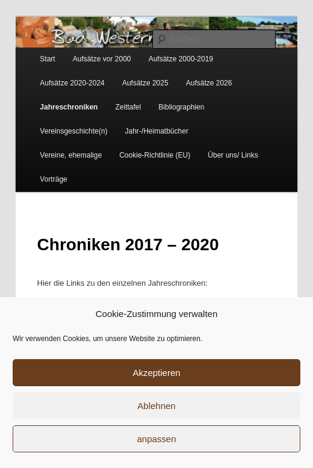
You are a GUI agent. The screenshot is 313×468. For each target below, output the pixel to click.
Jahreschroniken (69, 107)
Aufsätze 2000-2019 (181, 59)
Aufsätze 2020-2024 (72, 83)
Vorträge (53, 179)
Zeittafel (128, 107)
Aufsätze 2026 (209, 83)
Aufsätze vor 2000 (102, 59)
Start (47, 59)
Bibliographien (181, 107)
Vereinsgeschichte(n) (73, 131)
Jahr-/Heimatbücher (156, 131)
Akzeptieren (156, 373)
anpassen (156, 439)
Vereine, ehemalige (71, 155)
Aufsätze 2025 (145, 83)
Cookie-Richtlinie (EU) (154, 155)
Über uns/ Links (233, 155)
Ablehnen (156, 406)
